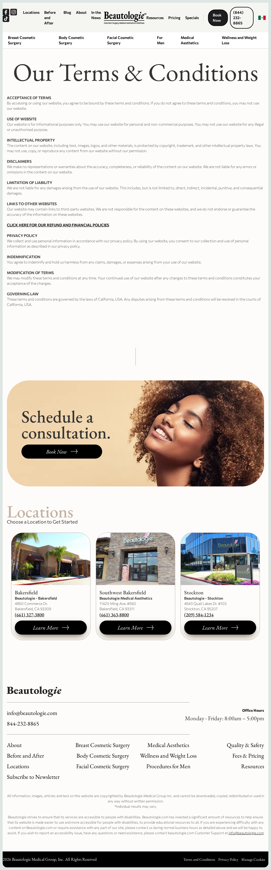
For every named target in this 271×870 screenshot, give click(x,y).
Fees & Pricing (248, 755)
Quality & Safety (245, 745)
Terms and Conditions (199, 859)
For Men (160, 40)
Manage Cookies (253, 859)
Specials (192, 17)
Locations (31, 12)
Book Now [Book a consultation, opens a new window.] (217, 18)
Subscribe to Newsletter (33, 777)
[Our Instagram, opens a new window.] (14, 12)
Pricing (174, 17)
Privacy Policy (228, 859)
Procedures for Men (168, 766)
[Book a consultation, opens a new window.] (61, 452)
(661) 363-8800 (114, 615)
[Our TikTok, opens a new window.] (6, 18)
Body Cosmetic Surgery (71, 40)
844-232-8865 (23, 723)
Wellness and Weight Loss (239, 40)
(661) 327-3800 (29, 615)
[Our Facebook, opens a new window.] (6, 12)
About (81, 12)
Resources (155, 17)
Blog (67, 12)
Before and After (50, 17)
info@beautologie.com (32, 713)
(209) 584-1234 (199, 615)
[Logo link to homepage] (125, 17)
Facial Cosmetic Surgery (120, 40)
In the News (96, 15)
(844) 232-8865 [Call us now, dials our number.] (238, 17)
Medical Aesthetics (189, 40)
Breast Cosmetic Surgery (21, 40)
